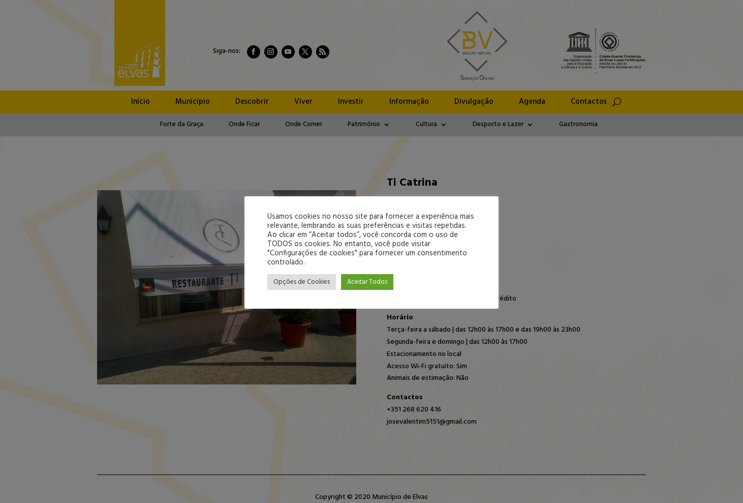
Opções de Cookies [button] (301, 282)
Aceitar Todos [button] (367, 282)
